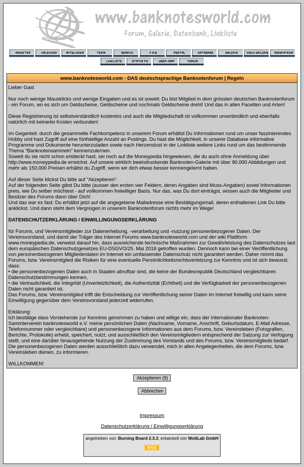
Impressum (152, 415)
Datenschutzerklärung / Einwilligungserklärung (152, 426)
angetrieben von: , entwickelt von (151, 438)
